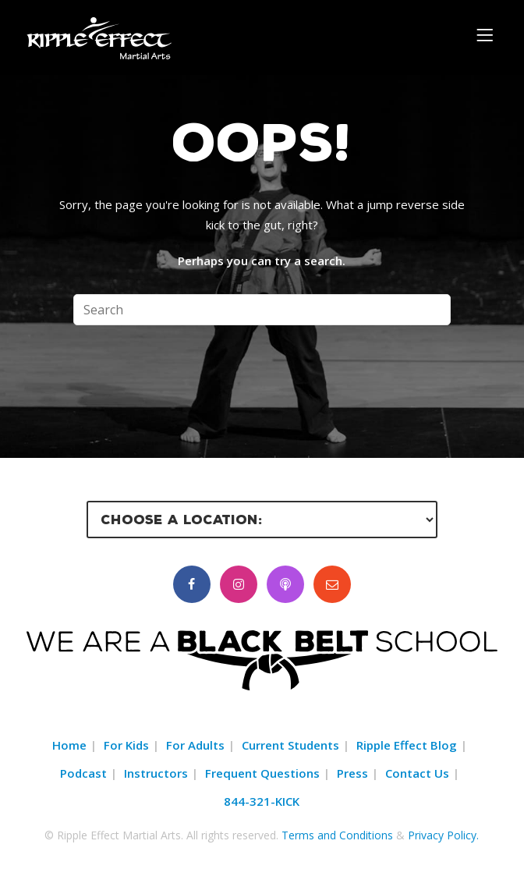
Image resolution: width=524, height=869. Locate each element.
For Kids (126, 745)
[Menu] (486, 34)
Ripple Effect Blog (406, 745)
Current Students (290, 745)
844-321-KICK (261, 801)
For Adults (195, 745)
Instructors (156, 773)
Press (352, 773)
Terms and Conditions (337, 835)
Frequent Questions (262, 773)
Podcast (83, 773)
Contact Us (417, 773)
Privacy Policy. (443, 835)
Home (69, 745)
